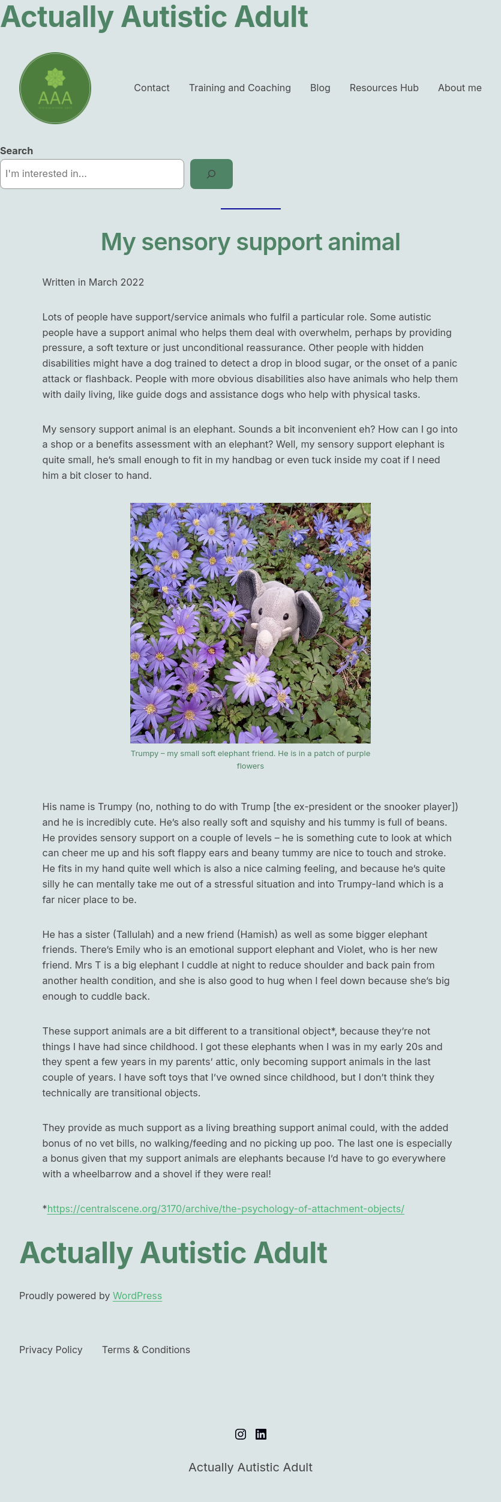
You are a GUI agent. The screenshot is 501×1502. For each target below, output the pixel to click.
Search (16, 151)
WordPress (137, 1296)
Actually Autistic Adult (173, 1252)
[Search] (211, 174)
